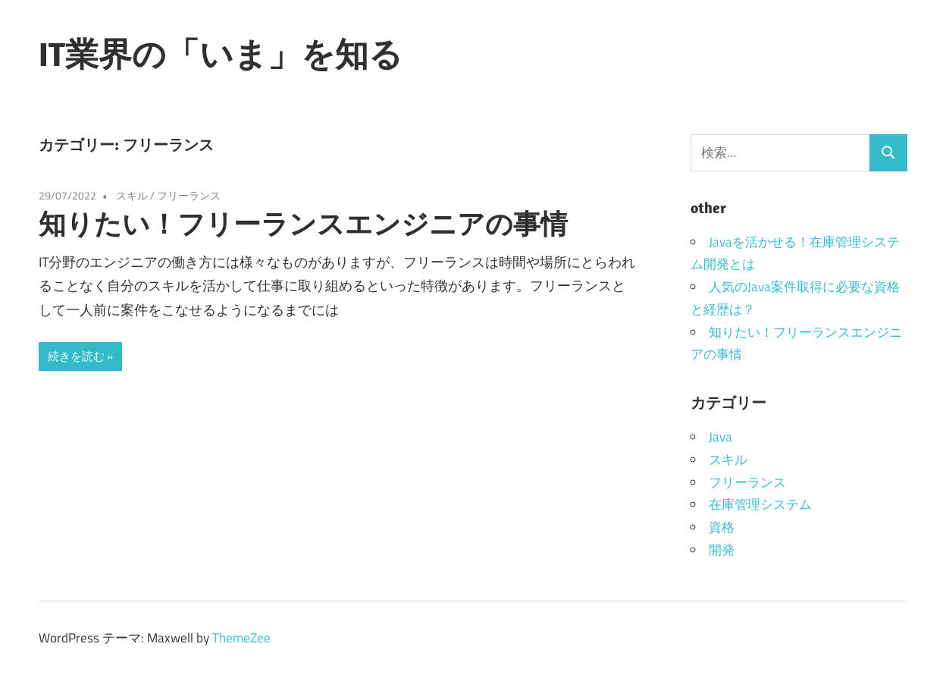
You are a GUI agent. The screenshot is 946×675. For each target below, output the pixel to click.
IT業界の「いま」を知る (221, 53)
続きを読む (76, 356)
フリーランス (189, 195)
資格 (722, 527)
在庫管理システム (760, 504)
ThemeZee (241, 638)
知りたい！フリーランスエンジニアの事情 (303, 223)
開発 (722, 550)
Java (720, 437)
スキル (132, 195)
